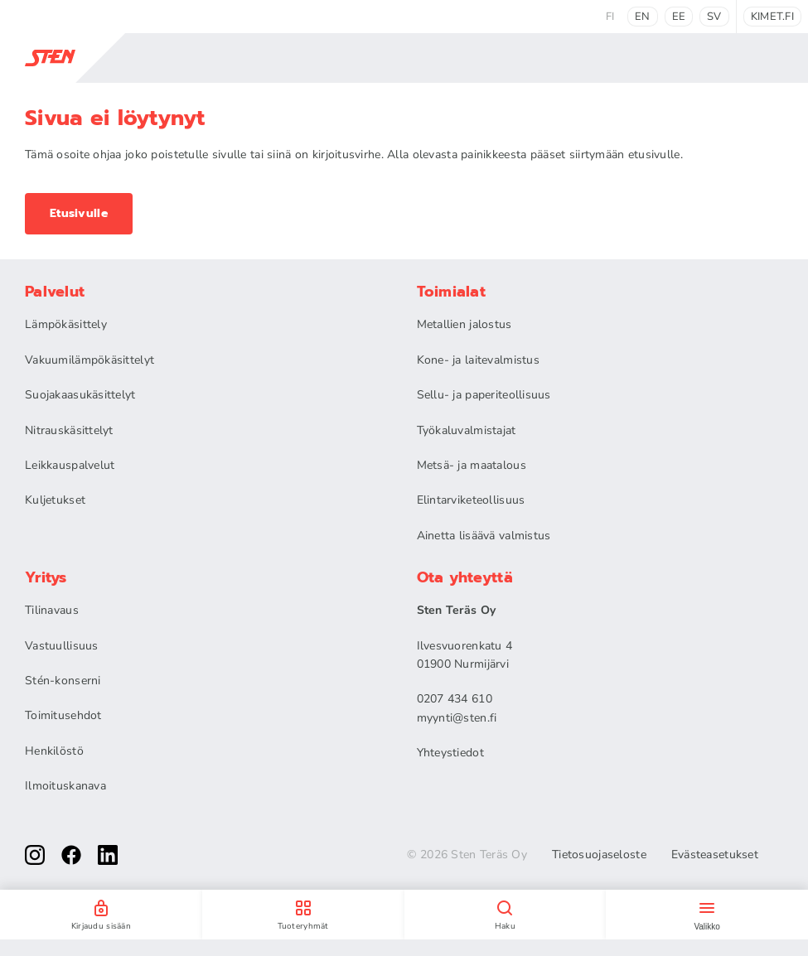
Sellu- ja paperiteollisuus (484, 395)
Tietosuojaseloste (599, 855)
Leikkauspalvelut (69, 465)
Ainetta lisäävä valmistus (484, 535)
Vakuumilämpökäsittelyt (89, 360)
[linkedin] (108, 855)
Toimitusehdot (63, 715)
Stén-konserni (63, 680)
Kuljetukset (55, 500)
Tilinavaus (52, 610)
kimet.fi (772, 16)
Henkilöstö (54, 751)
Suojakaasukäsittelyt (80, 395)
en (643, 16)
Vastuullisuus (62, 646)
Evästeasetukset (714, 855)
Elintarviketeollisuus (471, 500)
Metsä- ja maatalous (471, 465)
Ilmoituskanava (65, 786)
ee (679, 16)
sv (714, 16)
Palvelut (55, 291)
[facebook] (71, 855)
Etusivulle (79, 213)
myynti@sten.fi (457, 718)
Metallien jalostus (464, 324)
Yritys (46, 577)
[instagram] (35, 855)
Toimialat (451, 291)
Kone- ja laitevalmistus (478, 360)
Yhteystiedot (450, 752)
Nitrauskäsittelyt (69, 430)
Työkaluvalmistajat (466, 430)
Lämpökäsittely (66, 324)
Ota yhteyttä (465, 577)
